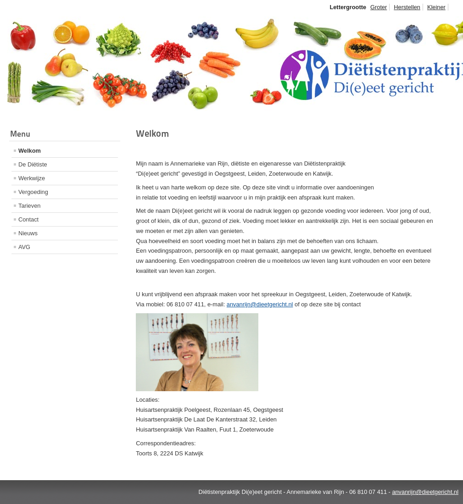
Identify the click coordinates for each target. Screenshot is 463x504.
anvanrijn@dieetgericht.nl (260, 304)
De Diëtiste (32, 164)
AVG (24, 247)
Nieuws (28, 233)
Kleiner (436, 7)
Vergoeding (33, 191)
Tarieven (29, 205)
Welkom (29, 150)
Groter (378, 7)
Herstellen (407, 7)
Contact (28, 219)
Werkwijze (31, 178)
